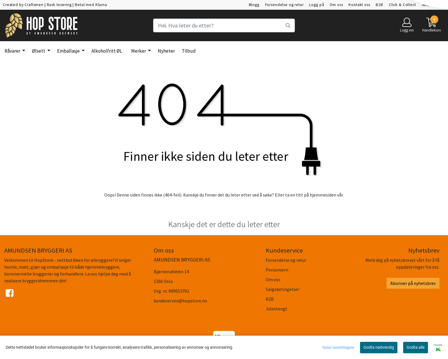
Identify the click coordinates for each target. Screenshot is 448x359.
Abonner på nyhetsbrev (413, 283)
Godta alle (416, 347)
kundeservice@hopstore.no (180, 301)
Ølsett (39, 51)
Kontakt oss (359, 4)
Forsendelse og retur (284, 4)
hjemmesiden (323, 195)
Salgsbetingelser (282, 289)
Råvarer (13, 51)
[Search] (224, 25)
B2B (379, 4)
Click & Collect (402, 4)
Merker (139, 51)
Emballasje (69, 51)
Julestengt (431, 4)
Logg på (316, 4)
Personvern (277, 270)
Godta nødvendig (378, 347)
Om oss (336, 4)
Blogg (254, 4)
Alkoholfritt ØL (106, 51)
